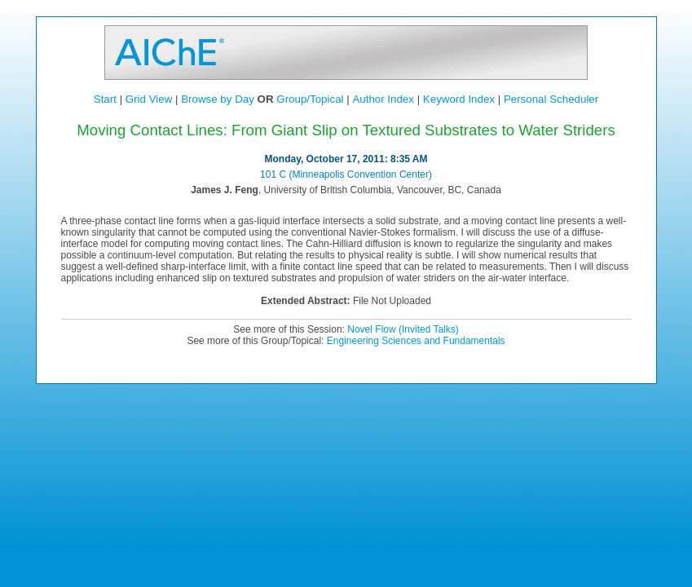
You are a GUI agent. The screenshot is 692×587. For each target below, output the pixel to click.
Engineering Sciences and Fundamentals (416, 340)
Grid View (149, 99)
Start (105, 99)
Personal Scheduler (551, 99)
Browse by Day (217, 99)
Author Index (383, 99)
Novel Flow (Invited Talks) (403, 329)
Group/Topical (309, 99)
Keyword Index (459, 99)
